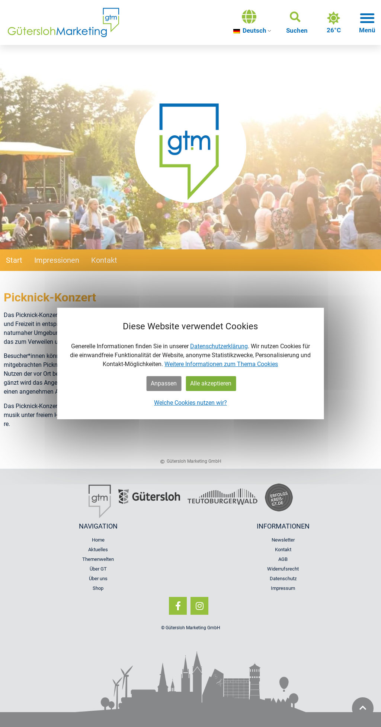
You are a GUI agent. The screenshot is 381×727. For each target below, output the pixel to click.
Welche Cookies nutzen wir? (190, 402)
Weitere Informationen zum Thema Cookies (221, 364)
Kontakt (104, 260)
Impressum (283, 588)
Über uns (98, 578)
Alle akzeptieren (210, 383)
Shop (98, 588)
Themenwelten (98, 559)
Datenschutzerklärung (219, 346)
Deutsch (249, 30)
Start (14, 260)
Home (98, 540)
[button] (297, 22)
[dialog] (190, 363)
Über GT (98, 569)
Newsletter (283, 540)
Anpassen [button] (164, 383)
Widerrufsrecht (283, 569)
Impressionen (56, 260)
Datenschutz (283, 578)
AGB (283, 559)
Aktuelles (98, 549)
